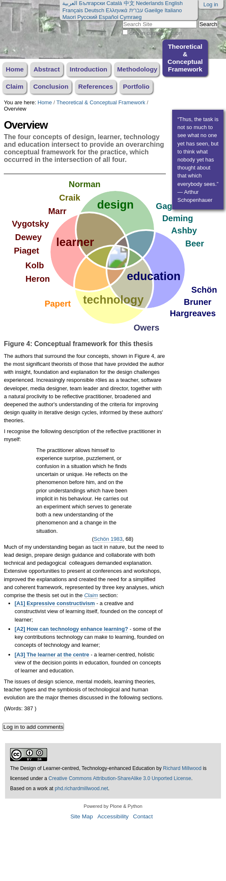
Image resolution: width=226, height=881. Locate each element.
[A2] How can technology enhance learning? (71, 629)
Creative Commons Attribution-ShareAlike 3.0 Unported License (119, 778)
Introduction (88, 69)
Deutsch (94, 10)
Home (15, 69)
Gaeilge (153, 10)
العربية (69, 3)
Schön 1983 (108, 539)
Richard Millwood (182, 768)
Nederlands (149, 3)
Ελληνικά (116, 10)
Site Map (81, 816)
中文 (129, 3)
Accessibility (112, 816)
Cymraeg (131, 17)
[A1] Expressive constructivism (55, 603)
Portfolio (136, 86)
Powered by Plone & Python (113, 806)
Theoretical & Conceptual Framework (185, 58)
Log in (210, 4)
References (95, 86)
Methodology (137, 69)
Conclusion (51, 86)
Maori (69, 17)
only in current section (156, 33)
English (174, 3)
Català (114, 3)
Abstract (47, 69)
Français (72, 10)
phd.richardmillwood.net (81, 788)
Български (92, 3)
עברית (136, 10)
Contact (143, 816)
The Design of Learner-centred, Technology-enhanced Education (83, 768)
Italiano (173, 10)
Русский (87, 17)
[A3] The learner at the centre (52, 654)
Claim (15, 86)
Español (108, 17)
